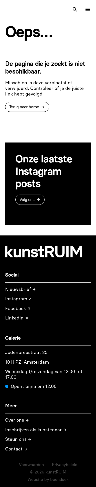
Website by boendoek (48, 479)
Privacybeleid (64, 464)
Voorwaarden (31, 464)
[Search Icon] (75, 9)
